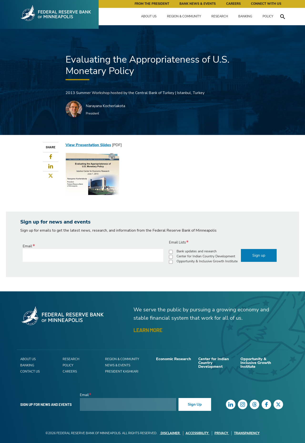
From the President (152, 4)
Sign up (258, 255)
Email (27, 246)
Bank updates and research (197, 251)
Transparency (246, 433)
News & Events (117, 365)
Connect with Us (266, 4)
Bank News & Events (197, 4)
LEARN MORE (147, 330)
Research (219, 16)
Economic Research (173, 359)
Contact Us (30, 371)
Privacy (221, 433)
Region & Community (184, 16)
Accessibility (197, 433)
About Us (149, 16)
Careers (233, 4)
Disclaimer (170, 433)
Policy (268, 16)
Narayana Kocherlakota (105, 106)
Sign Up (195, 404)
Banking (245, 16)
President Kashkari (121, 371)
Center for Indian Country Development (206, 256)
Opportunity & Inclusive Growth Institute (207, 261)
